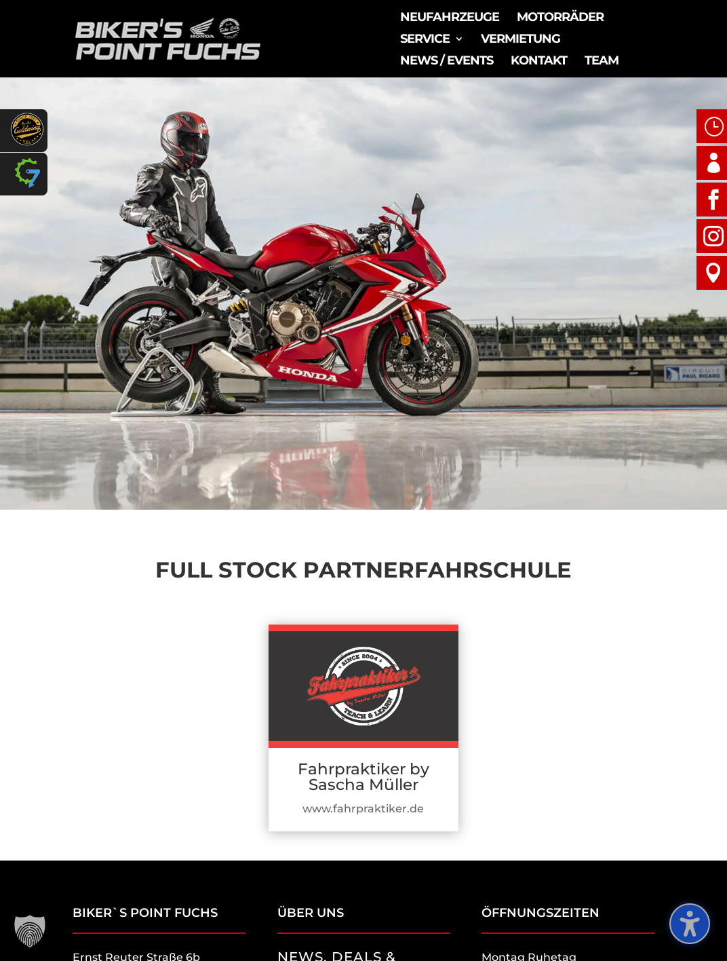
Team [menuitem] (601, 62)
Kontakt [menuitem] (539, 62)
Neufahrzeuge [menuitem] (449, 18)
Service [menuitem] (425, 40)
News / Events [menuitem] (446, 62)
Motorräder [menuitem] (560, 18)
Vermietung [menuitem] (520, 40)
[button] (30, 931)
